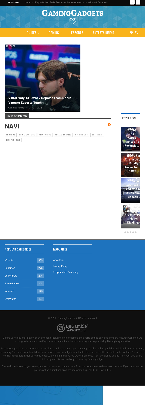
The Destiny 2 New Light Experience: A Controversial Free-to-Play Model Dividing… (133, 210)
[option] (130, 178)
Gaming (53, 32)
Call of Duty (11, 275)
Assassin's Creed (63, 134)
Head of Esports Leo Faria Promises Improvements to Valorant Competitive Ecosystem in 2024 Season (84, 2)
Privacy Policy (60, 266)
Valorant (9, 291)
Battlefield (97, 134)
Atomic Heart (81, 134)
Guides (31, 32)
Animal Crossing (27, 134)
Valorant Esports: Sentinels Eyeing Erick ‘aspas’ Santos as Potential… (132, 131)
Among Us (10, 134)
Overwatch (10, 298)
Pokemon (10, 268)
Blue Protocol (13, 139)
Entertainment (104, 32)
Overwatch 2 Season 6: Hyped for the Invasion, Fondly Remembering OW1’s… (133, 159)
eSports (77, 32)
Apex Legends (45, 134)
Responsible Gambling (65, 272)
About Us (58, 260)
